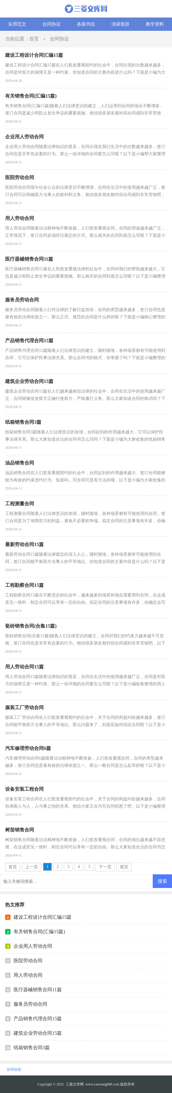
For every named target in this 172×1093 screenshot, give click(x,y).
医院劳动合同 (28, 960)
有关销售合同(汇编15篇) (39, 931)
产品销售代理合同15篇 (38, 1018)
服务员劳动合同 (30, 1004)
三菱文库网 (75, 1084)
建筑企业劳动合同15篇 (38, 1033)
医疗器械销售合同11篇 (37, 989)
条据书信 (86, 24)
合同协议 (51, 24)
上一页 (31, 867)
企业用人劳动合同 (33, 946)
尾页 (124, 867)
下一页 (105, 867)
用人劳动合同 (28, 975)
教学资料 (155, 24)
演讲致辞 (120, 24)
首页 (34, 38)
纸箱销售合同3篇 (32, 1047)
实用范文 (17, 24)
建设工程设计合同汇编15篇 (42, 917)
